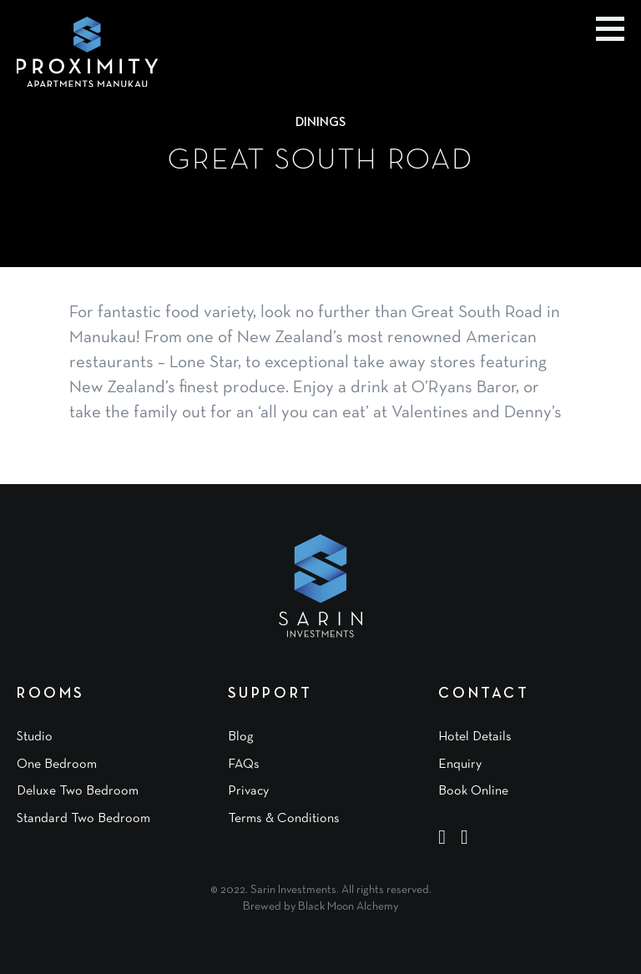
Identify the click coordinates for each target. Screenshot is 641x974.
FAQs (244, 764)
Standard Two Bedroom (83, 819)
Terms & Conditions (284, 819)
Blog (241, 737)
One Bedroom (57, 764)
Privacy (248, 791)
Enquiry (460, 764)
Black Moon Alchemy (348, 906)
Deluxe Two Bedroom (78, 791)
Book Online (473, 791)
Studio (35, 737)
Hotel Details (475, 737)
